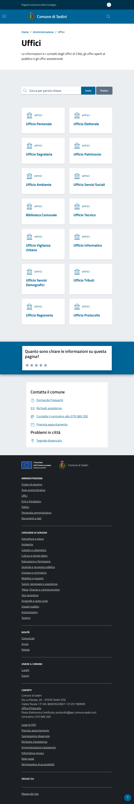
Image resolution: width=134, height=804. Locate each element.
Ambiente (27, 544)
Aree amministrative (33, 490)
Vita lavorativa (30, 595)
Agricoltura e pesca (33, 539)
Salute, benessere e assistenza (39, 584)
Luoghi (25, 670)
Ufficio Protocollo (31, 708)
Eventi (25, 676)
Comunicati (28, 638)
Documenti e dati (31, 518)
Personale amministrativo (36, 512)
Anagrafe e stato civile (35, 601)
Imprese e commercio (34, 572)
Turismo (26, 618)
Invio (88, 90)
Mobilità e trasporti (33, 578)
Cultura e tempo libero (34, 556)
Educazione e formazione (36, 561)
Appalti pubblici (30, 606)
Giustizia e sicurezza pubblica (38, 567)
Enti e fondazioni (31, 501)
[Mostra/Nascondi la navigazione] (4, 16)
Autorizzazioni (30, 612)
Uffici (24, 496)
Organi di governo (32, 484)
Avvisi (25, 644)
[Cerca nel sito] (108, 16)
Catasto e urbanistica (34, 550)
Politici (25, 507)
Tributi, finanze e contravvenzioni (41, 589)
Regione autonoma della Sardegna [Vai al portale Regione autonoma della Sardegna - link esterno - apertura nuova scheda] (39, 5)
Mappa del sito (30, 794)
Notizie (26, 649)
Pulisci (104, 90)
